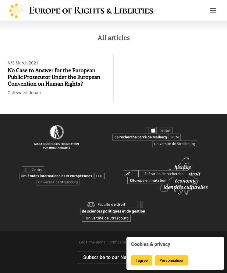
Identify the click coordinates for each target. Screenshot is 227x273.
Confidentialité (120, 242)
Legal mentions (92, 242)
